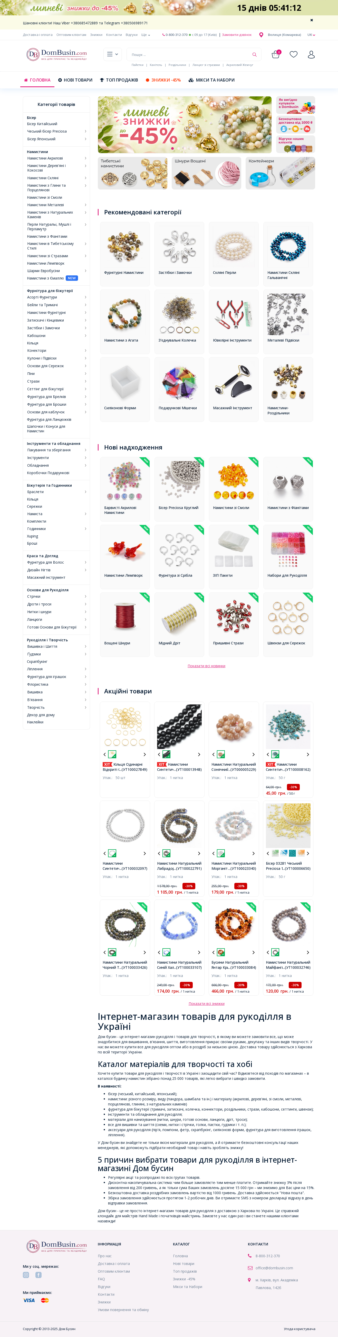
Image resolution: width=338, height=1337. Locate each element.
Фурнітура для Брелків (46, 396)
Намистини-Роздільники (278, 410)
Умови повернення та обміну (123, 1309)
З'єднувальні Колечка (177, 340)
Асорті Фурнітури (42, 297)
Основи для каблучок (46, 412)
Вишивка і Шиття (42, 646)
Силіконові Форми (120, 407)
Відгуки (132, 34)
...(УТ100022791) (188, 868)
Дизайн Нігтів (39, 570)
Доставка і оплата (38, 34)
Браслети (35, 492)
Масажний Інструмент (232, 407)
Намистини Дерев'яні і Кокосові (46, 168)
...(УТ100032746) (297, 967)
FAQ (101, 1278)
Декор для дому (41, 715)
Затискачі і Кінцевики (45, 320)
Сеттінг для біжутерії (45, 389)
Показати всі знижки (207, 1003)
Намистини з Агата (121, 340)
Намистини (37, 151)
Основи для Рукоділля (48, 590)
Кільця (32, 343)
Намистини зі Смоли (44, 197)
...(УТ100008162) (297, 769)
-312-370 (272, 1255)
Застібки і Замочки (43, 328)
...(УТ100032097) (133, 868)
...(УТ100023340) (242, 868)
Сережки (34, 506)
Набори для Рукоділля (287, 575)
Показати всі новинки (206, 665)
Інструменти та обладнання (53, 443)
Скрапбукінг (37, 661)
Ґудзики (34, 654)
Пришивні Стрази (228, 643)
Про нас (105, 1255)
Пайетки (137, 65)
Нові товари (75, 80)
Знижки (96, 34)
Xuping (32, 536)
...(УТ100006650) (297, 868)
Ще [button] (145, 34)
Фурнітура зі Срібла (175, 575)
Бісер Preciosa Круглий (178, 507)
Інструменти (38, 457)
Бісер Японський (41, 139)
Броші (32, 543)
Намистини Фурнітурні (46, 312)
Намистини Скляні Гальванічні (283, 275)
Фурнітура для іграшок (46, 676)
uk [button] (311, 35)
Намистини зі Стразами (47, 256)
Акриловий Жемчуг (239, 65)
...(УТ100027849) (133, 769)
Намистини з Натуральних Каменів (50, 214)
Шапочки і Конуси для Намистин (46, 428)
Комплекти (36, 521)
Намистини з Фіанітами (47, 236)
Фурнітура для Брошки (46, 404)
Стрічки (33, 596)
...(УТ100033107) (188, 967)
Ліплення (35, 669)
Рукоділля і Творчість (47, 640)
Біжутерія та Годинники (49, 485)
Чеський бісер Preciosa (47, 131)
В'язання (35, 699)
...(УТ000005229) (242, 769)
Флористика (37, 684)
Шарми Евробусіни (43, 270)
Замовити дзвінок (236, 34)
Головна (37, 80)
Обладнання (38, 465)
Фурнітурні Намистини (123, 272)
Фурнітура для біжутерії (50, 290)
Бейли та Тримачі (42, 305)
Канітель (156, 65)
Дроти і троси (39, 604)
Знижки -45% (163, 80)
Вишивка (35, 692)
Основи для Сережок (45, 366)
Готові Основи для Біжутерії (52, 627)
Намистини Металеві (45, 205)
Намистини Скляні (43, 178)
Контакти (114, 34)
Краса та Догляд (42, 556)
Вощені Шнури (117, 643)
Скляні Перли (224, 272)
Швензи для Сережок (286, 643)
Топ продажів (119, 80)
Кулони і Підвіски (41, 358)
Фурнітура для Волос (45, 562)
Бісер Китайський (42, 124)
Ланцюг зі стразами (206, 65)
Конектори (36, 350)
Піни (31, 373)
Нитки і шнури (39, 612)
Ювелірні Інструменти (232, 340)
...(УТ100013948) (188, 769)
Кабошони (36, 335)
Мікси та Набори (212, 80)
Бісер (31, 117)
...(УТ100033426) (133, 967)
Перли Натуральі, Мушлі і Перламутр (49, 226)
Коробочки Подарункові (48, 473)
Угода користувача (299, 1328)
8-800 (260, 1255)
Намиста (34, 514)
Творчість (36, 707)
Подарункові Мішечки (178, 407)
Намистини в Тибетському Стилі (50, 246)
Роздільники (177, 65)
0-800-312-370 (174, 34)
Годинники (36, 528)
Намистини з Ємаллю (45, 278)
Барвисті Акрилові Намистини (120, 510)
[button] (284, 34)
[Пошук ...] (188, 54)
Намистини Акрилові (45, 158)
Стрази (33, 381)
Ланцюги (34, 619)
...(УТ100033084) (242, 967)
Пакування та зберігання (49, 450)
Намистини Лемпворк (45, 263)
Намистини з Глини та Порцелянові (46, 187)
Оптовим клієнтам (71, 34)
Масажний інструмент (46, 577)
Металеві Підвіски (283, 340)
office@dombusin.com (274, 1267)
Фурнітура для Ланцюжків (49, 419)
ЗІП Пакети (223, 575)
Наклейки (35, 722)
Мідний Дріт (169, 643)
